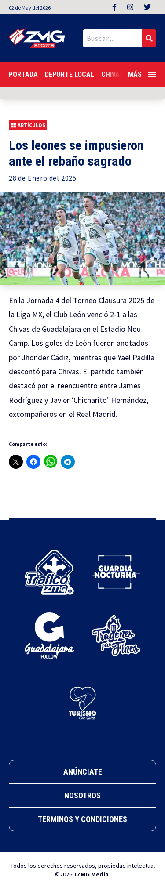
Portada (23, 74)
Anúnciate (82, 771)
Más (142, 74)
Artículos (28, 125)
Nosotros (82, 795)
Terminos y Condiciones (82, 819)
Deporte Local (69, 74)
